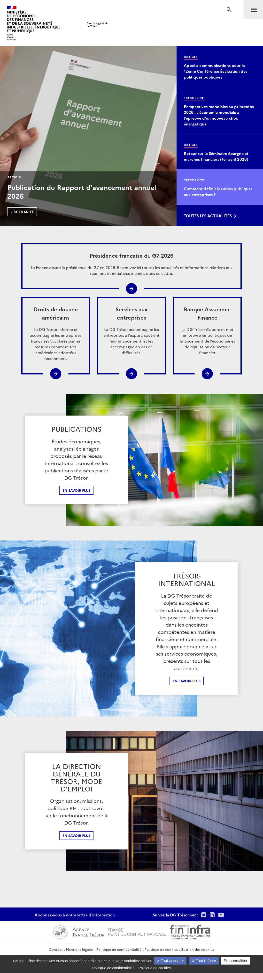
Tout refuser (204, 961)
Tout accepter (170, 961)
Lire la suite (22, 211)
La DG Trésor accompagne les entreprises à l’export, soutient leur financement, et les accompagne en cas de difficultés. (131, 330)
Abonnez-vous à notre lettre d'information (75, 915)
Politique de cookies (161, 949)
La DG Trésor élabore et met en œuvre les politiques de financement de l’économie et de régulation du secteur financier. (207, 330)
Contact (56, 949)
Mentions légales (79, 949)
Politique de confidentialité (118, 949)
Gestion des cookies (197, 949)
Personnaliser (236, 961)
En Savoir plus (187, 680)
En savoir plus (76, 490)
